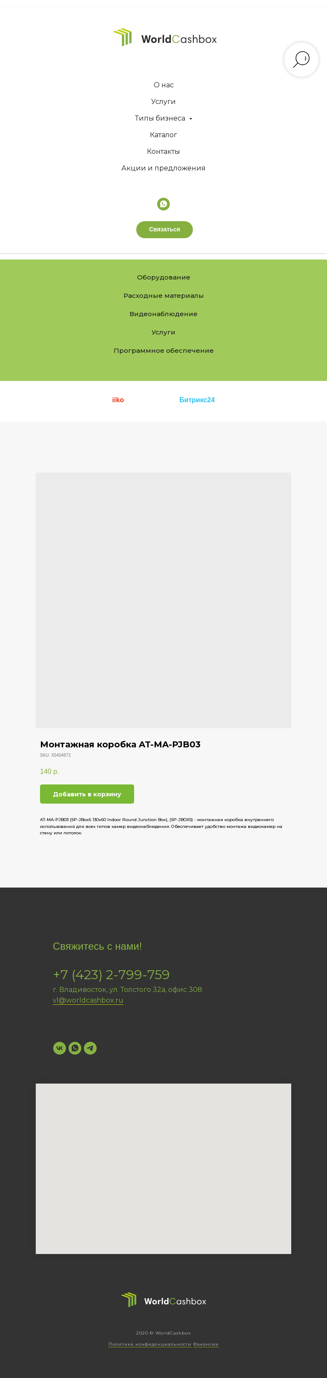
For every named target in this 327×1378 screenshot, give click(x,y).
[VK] (59, 1048)
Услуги (163, 102)
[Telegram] (90, 1048)
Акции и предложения (163, 168)
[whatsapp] (163, 204)
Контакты (163, 151)
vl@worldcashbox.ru (88, 1000)
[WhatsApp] (75, 1048)
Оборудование (163, 277)
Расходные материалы (163, 295)
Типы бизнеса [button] (161, 118)
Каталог (163, 135)
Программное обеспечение (164, 350)
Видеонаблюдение (163, 314)
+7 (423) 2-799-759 (111, 975)
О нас (164, 85)
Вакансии (206, 1344)
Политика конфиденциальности (150, 1344)
